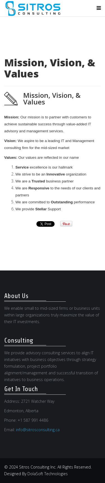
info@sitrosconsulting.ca (38, 429)
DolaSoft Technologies (47, 473)
